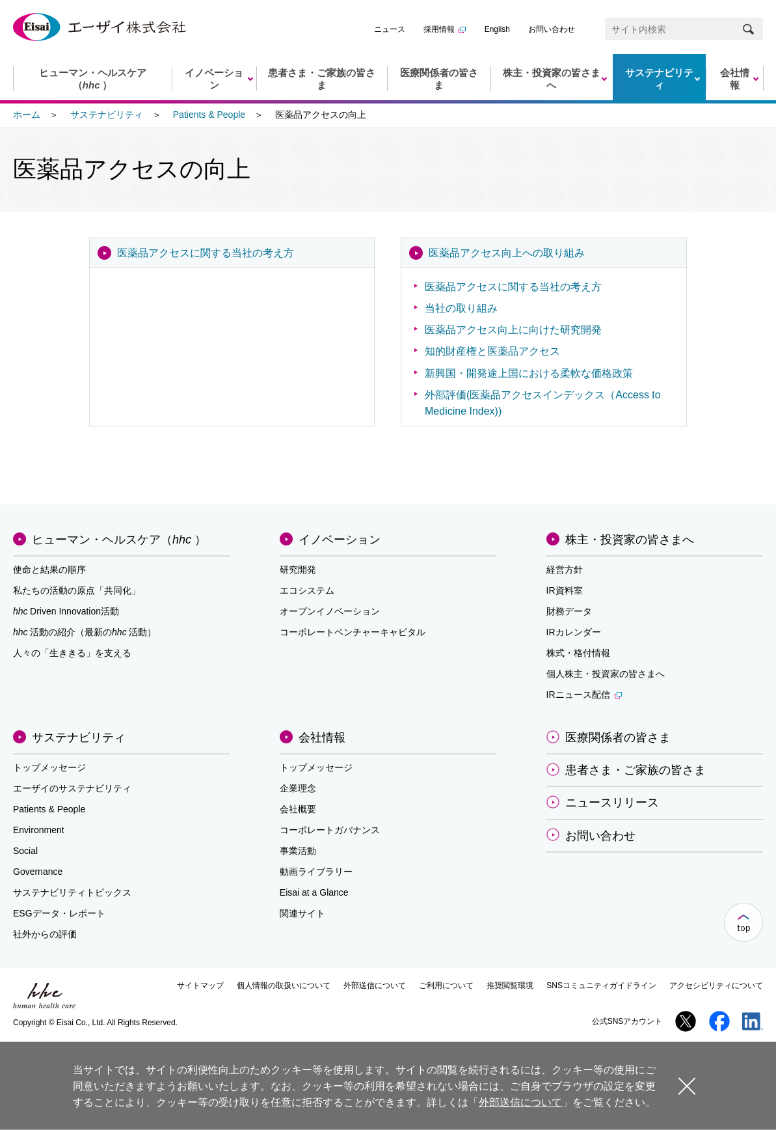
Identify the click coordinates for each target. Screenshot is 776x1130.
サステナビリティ (106, 114)
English (497, 29)
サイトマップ (200, 985)
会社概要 (298, 809)
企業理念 (298, 788)
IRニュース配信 (584, 694)
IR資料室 (564, 590)
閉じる (686, 1085)
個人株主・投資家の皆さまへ (605, 673)
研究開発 (298, 569)
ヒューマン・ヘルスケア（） (119, 539)
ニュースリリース (612, 802)
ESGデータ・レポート (59, 913)
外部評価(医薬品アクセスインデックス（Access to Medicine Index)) (543, 403)
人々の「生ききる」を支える (72, 653)
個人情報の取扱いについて (283, 985)
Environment (38, 830)
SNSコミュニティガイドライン (601, 985)
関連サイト (302, 913)
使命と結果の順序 (49, 569)
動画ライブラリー (316, 871)
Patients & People (209, 114)
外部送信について (374, 985)
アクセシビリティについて (716, 985)
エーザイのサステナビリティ (72, 788)
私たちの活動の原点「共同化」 (76, 590)
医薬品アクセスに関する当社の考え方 (205, 252)
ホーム (26, 114)
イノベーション (340, 539)
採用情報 (444, 29)
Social (25, 851)
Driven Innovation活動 (66, 611)
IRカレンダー (573, 632)
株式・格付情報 (578, 653)
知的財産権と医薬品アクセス (492, 351)
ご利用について (446, 985)
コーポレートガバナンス (330, 830)
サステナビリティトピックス (72, 892)
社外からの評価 (45, 934)
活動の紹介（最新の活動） (84, 632)
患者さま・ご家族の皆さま (635, 770)
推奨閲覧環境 (510, 985)
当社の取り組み (461, 308)
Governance (37, 871)
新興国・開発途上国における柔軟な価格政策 (529, 373)
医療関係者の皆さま (618, 737)
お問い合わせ (551, 29)
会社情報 (322, 737)
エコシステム (307, 590)
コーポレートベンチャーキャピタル (352, 632)
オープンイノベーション (330, 611)
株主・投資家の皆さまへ (629, 539)
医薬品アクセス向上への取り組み (507, 252)
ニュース (389, 29)
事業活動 (298, 851)
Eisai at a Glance (314, 892)
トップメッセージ (49, 767)
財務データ (569, 611)
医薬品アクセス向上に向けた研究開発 (513, 329)
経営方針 (564, 569)
